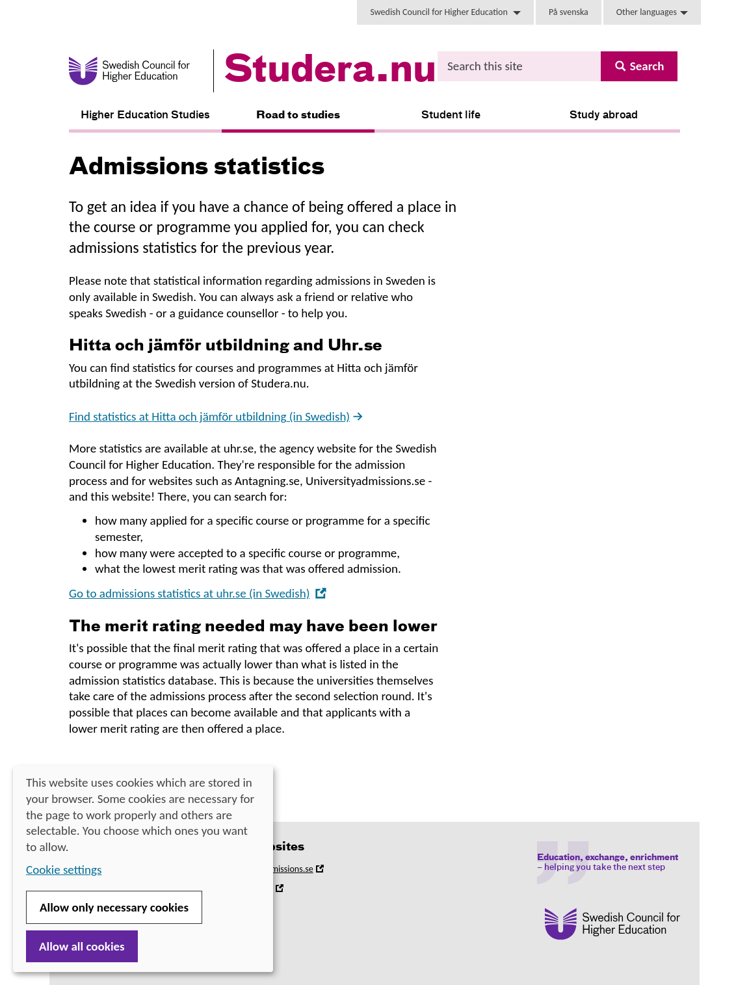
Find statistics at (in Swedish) (216, 416)
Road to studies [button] (298, 116)
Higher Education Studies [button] (145, 116)
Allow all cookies (82, 946)
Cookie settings (63, 869)
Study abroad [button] (604, 116)
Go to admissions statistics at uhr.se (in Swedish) (198, 593)
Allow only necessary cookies (114, 907)
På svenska (568, 12)
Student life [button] (450, 116)
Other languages (652, 12)
